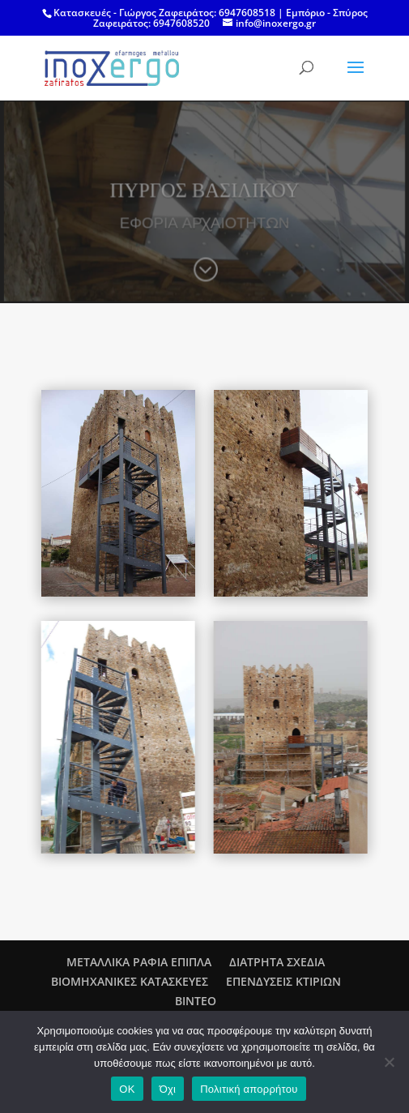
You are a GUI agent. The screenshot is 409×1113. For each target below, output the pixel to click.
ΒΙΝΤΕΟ (195, 1000)
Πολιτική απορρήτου (248, 1089)
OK (126, 1089)
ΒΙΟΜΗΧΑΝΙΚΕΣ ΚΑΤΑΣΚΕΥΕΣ (129, 981)
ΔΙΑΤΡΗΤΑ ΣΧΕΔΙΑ (277, 962)
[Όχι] (389, 1062)
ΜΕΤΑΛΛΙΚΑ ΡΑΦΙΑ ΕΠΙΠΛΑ (138, 962)
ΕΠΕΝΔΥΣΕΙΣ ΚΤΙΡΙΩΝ (283, 981)
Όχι (168, 1089)
